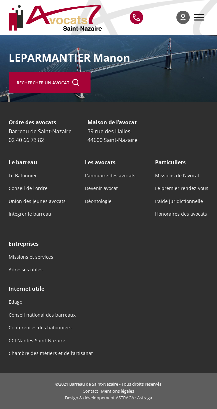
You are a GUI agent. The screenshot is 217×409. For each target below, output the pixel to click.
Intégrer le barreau (30, 214)
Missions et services (31, 257)
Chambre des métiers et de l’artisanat (51, 353)
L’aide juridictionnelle (179, 201)
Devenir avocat (101, 188)
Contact (90, 391)
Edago (15, 302)
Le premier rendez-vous (181, 188)
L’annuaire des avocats (110, 176)
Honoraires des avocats (181, 214)
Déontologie (98, 201)
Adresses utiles (26, 270)
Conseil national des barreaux (42, 315)
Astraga (144, 397)
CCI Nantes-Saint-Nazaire (37, 341)
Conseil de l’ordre (28, 188)
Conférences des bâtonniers (40, 328)
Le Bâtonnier (23, 176)
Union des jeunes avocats (37, 201)
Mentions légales (117, 391)
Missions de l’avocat (177, 176)
